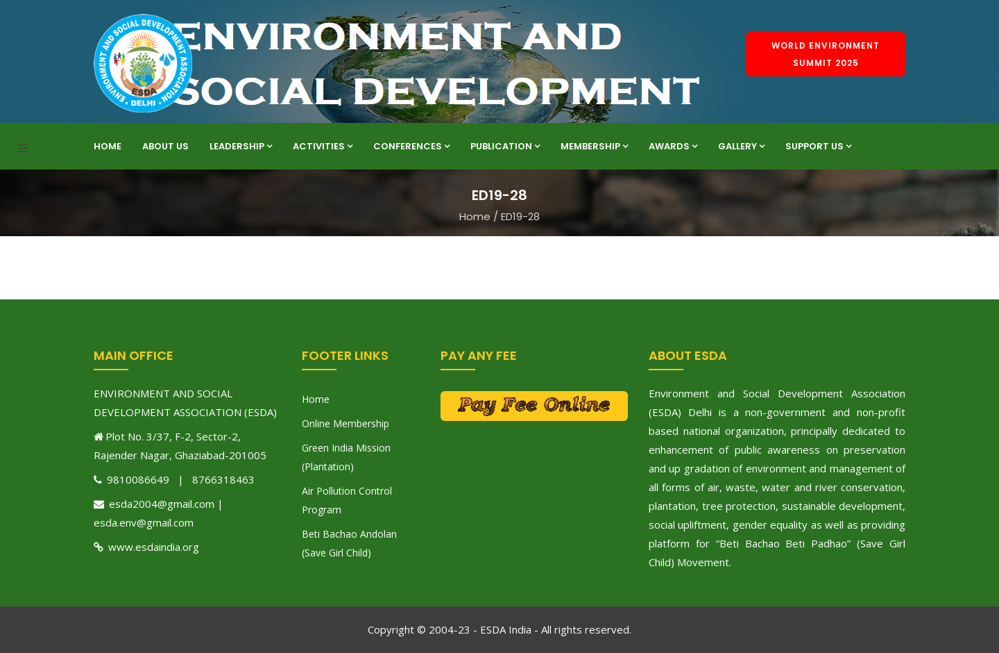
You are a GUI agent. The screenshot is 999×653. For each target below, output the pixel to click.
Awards (673, 146)
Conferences (411, 146)
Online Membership (345, 423)
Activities (322, 146)
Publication (505, 146)
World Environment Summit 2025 (825, 54)
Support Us (818, 146)
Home (107, 146)
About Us (165, 146)
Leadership (241, 146)
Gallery (741, 146)
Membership (594, 146)
